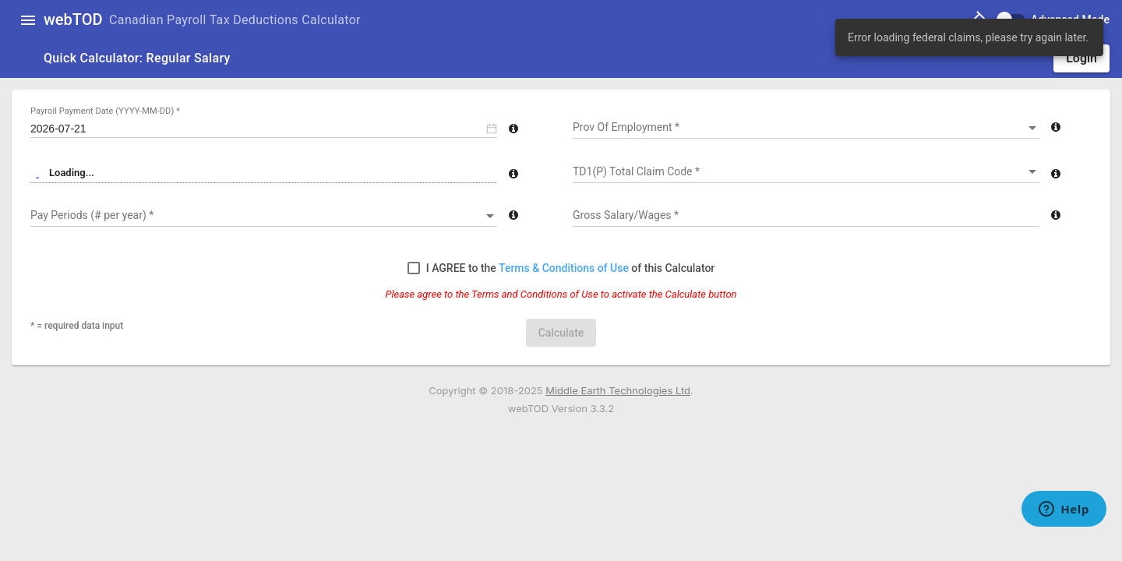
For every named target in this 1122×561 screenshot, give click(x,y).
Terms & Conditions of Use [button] (565, 268)
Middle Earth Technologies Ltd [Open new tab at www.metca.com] (617, 390)
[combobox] (806, 128)
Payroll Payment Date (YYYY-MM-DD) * (105, 111)
